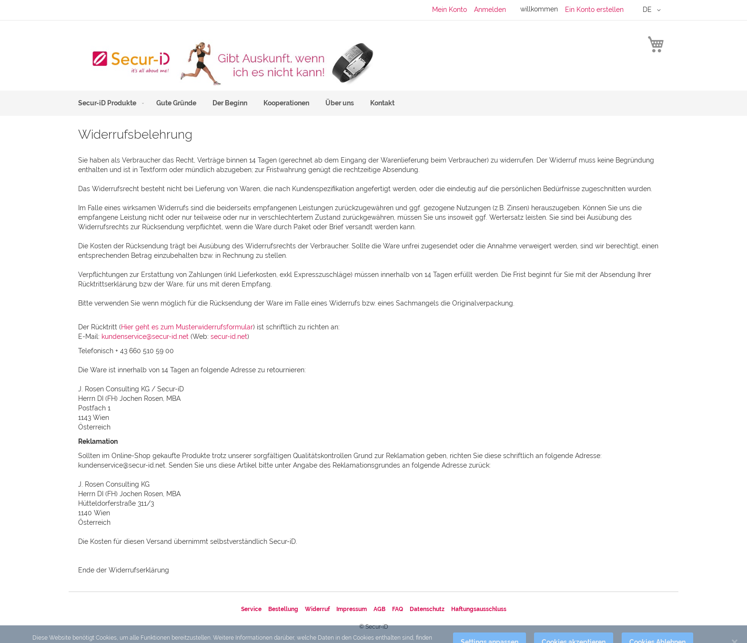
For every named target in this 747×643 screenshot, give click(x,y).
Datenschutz (427, 609)
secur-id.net (229, 336)
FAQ (397, 609)
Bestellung (283, 609)
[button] (653, 10)
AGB (379, 609)
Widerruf (317, 609)
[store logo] (226, 63)
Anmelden (490, 9)
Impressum (351, 609)
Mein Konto (449, 9)
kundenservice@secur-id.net (145, 336)
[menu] (373, 103)
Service (251, 609)
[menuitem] (109, 103)
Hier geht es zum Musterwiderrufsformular (187, 327)
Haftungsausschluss (478, 609)
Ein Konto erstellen (594, 9)
